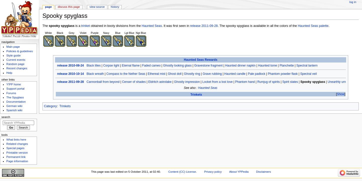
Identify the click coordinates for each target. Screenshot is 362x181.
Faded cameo (151, 65)
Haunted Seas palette (313, 26)
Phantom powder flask (283, 74)
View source (97, 6)
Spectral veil (308, 74)
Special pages (15, 148)
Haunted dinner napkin (240, 65)
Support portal (15, 88)
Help (9, 72)
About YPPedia (239, 171)
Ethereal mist (156, 74)
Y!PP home (13, 84)
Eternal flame (131, 65)
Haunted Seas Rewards (200, 60)
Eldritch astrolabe (160, 82)
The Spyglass (15, 97)
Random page (15, 64)
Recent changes (16, 68)
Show (340, 94)
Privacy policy (213, 171)
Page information (17, 161)
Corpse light (111, 65)
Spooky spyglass (312, 82)
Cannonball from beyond (102, 82)
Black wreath (95, 74)
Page (48, 6)
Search (6, 116)
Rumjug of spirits (268, 82)
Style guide (13, 55)
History (115, 6)
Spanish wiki (14, 110)
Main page (13, 46)
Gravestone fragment (208, 65)
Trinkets (196, 94)
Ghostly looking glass (177, 65)
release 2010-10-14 (70, 74)
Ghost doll (175, 74)
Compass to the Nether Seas (125, 74)
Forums (11, 93)
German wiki (14, 105)
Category (50, 106)
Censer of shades (134, 82)
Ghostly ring (192, 74)
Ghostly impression (187, 82)
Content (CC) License (182, 171)
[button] (340, 94)
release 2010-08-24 (70, 65)
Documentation (16, 101)
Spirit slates (290, 82)
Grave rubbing (212, 74)
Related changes (17, 143)
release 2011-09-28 (204, 26)
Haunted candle (234, 74)
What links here (16, 139)
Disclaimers (263, 171)
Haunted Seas (152, 26)
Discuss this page (69, 6)
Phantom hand (245, 82)
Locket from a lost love (217, 82)
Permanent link (15, 156)
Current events (15, 59)
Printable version (17, 152)
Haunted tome (267, 65)
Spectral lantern (307, 65)
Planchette (287, 65)
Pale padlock (256, 74)
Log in (352, 2)
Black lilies (93, 65)
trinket (85, 26)
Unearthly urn (337, 82)
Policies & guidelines (19, 51)
